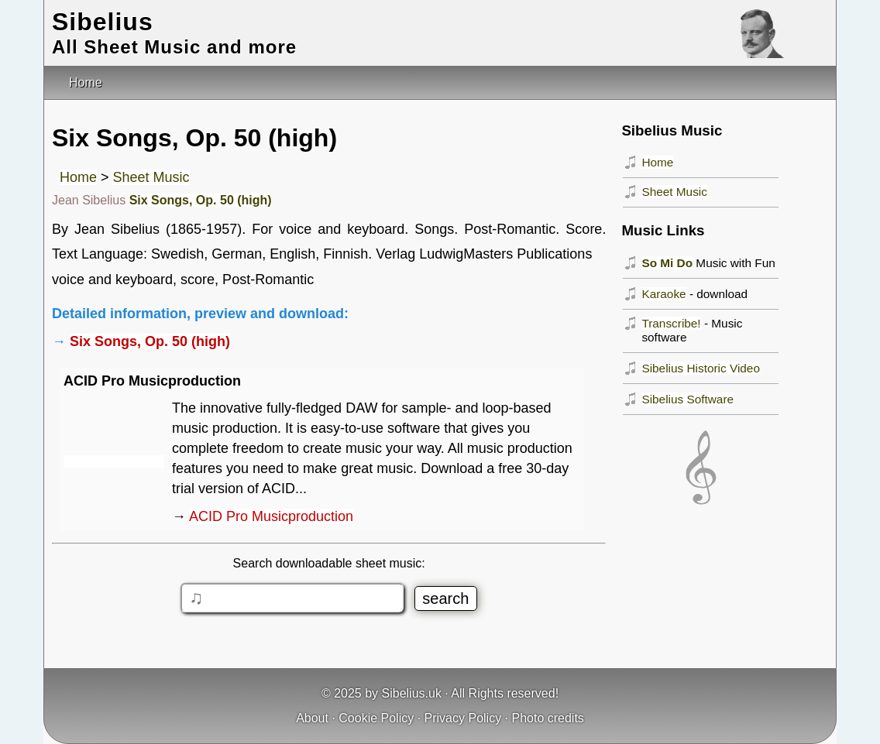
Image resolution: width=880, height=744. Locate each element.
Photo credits (547, 718)
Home (78, 177)
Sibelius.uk (412, 693)
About (312, 718)
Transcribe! (670, 323)
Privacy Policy (463, 718)
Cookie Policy (376, 718)
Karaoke (663, 293)
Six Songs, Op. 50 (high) (200, 200)
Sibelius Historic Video (700, 368)
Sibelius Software (687, 399)
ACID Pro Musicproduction (271, 516)
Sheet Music (151, 177)
